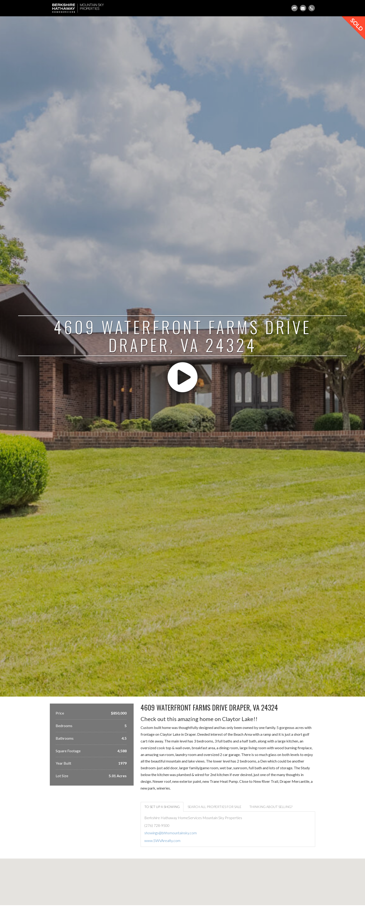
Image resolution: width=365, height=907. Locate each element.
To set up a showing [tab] (162, 807)
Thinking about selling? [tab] (270, 807)
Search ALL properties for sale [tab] (214, 807)
